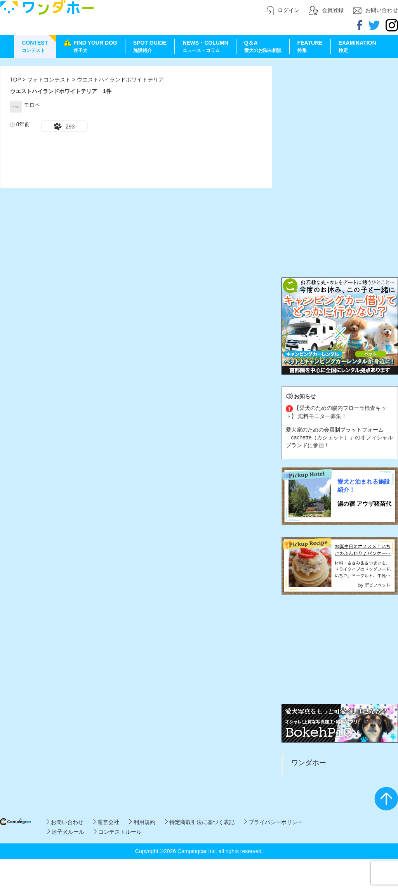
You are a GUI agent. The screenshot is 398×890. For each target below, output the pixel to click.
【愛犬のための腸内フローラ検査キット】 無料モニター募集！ (336, 412)
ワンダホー (308, 763)
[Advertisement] (340, 114)
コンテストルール (118, 832)
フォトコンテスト (49, 79)
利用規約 (142, 822)
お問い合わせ (65, 822)
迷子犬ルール (65, 832)
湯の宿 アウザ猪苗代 (364, 503)
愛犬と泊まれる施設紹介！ (363, 485)
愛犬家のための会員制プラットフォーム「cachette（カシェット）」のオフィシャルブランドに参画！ (339, 437)
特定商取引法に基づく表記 (200, 822)
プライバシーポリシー (273, 822)
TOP (15, 79)
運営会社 (106, 822)
